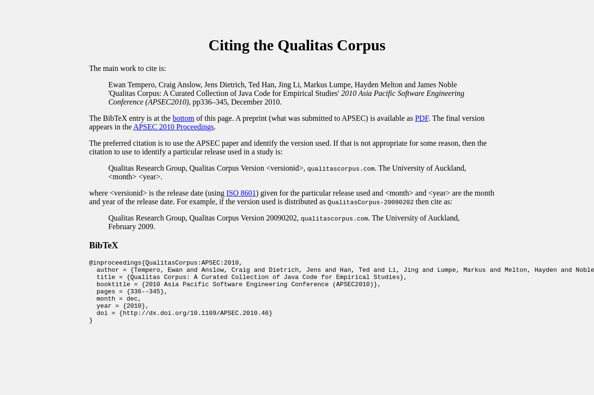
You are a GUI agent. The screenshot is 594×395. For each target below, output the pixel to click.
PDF (421, 118)
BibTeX (104, 245)
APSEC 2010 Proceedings (173, 127)
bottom (183, 118)
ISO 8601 (241, 193)
